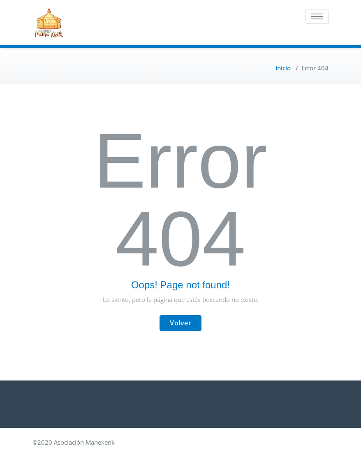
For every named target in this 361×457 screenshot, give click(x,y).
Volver (180, 322)
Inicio (283, 68)
